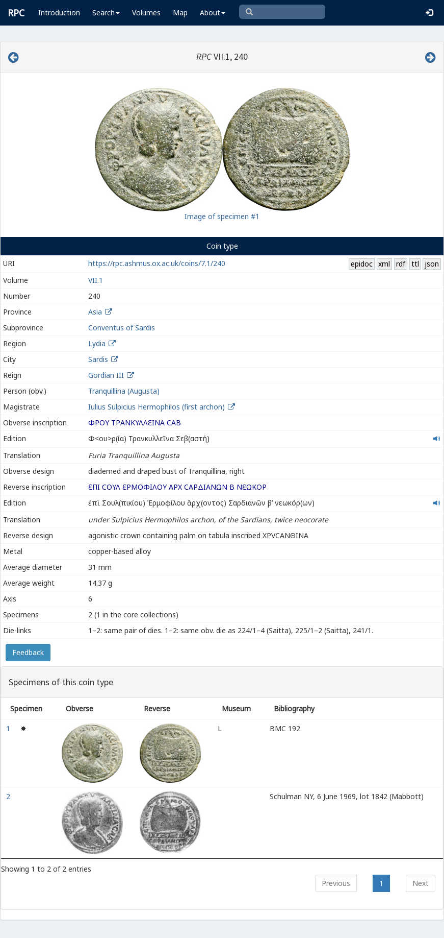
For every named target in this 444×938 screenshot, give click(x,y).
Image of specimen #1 (222, 216)
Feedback (28, 652)
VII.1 (95, 280)
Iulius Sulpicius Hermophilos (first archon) (157, 407)
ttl (415, 264)
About (212, 12)
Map (180, 12)
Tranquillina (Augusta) (124, 391)
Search (106, 12)
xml (384, 264)
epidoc (362, 264)
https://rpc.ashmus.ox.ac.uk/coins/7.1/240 (156, 263)
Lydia (97, 343)
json (432, 264)
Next (420, 883)
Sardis (98, 359)
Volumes (146, 12)
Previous (336, 883)
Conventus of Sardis (121, 327)
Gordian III (106, 375)
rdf (400, 264)
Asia (95, 312)
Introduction (59, 12)
